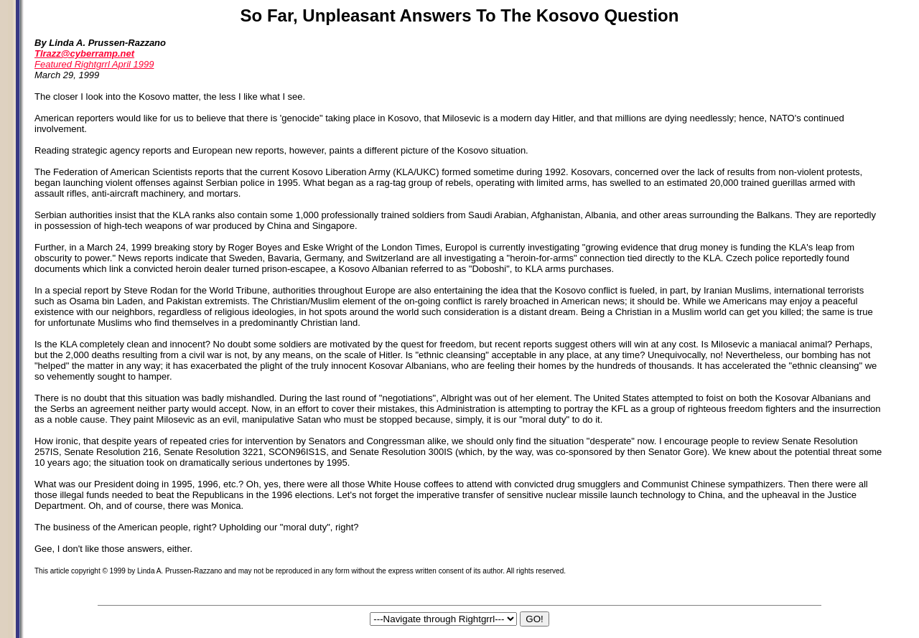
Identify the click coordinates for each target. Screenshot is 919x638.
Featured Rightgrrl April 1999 (94, 64)
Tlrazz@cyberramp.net (84, 53)
